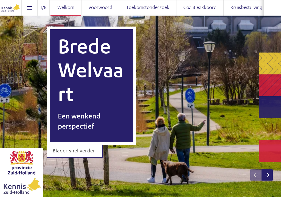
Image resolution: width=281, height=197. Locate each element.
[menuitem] (65, 8)
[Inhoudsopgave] (29, 8)
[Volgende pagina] (267, 175)
